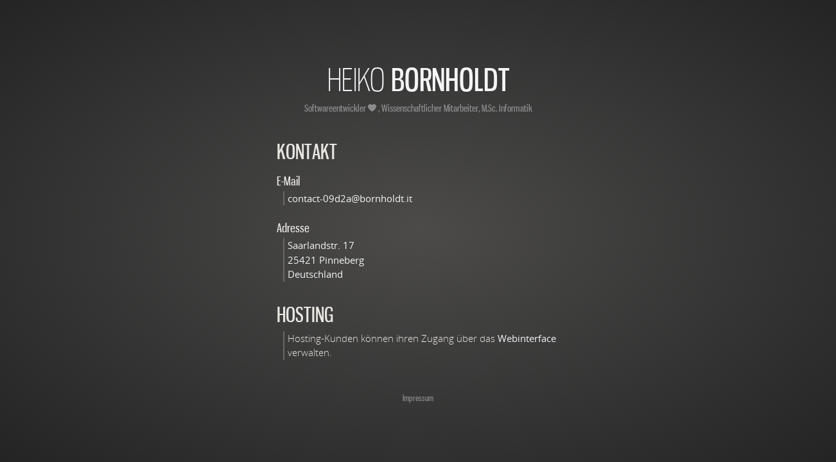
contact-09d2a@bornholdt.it (350, 198)
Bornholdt (418, 79)
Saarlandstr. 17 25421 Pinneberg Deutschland (326, 259)
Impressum (418, 398)
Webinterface (527, 338)
